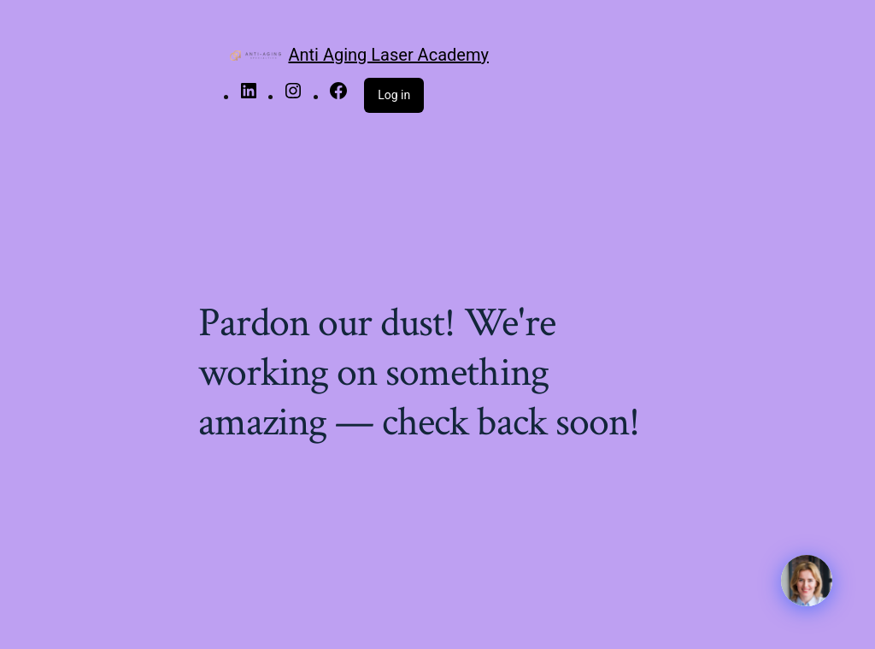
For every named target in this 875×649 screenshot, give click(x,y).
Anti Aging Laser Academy (388, 54)
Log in (394, 95)
